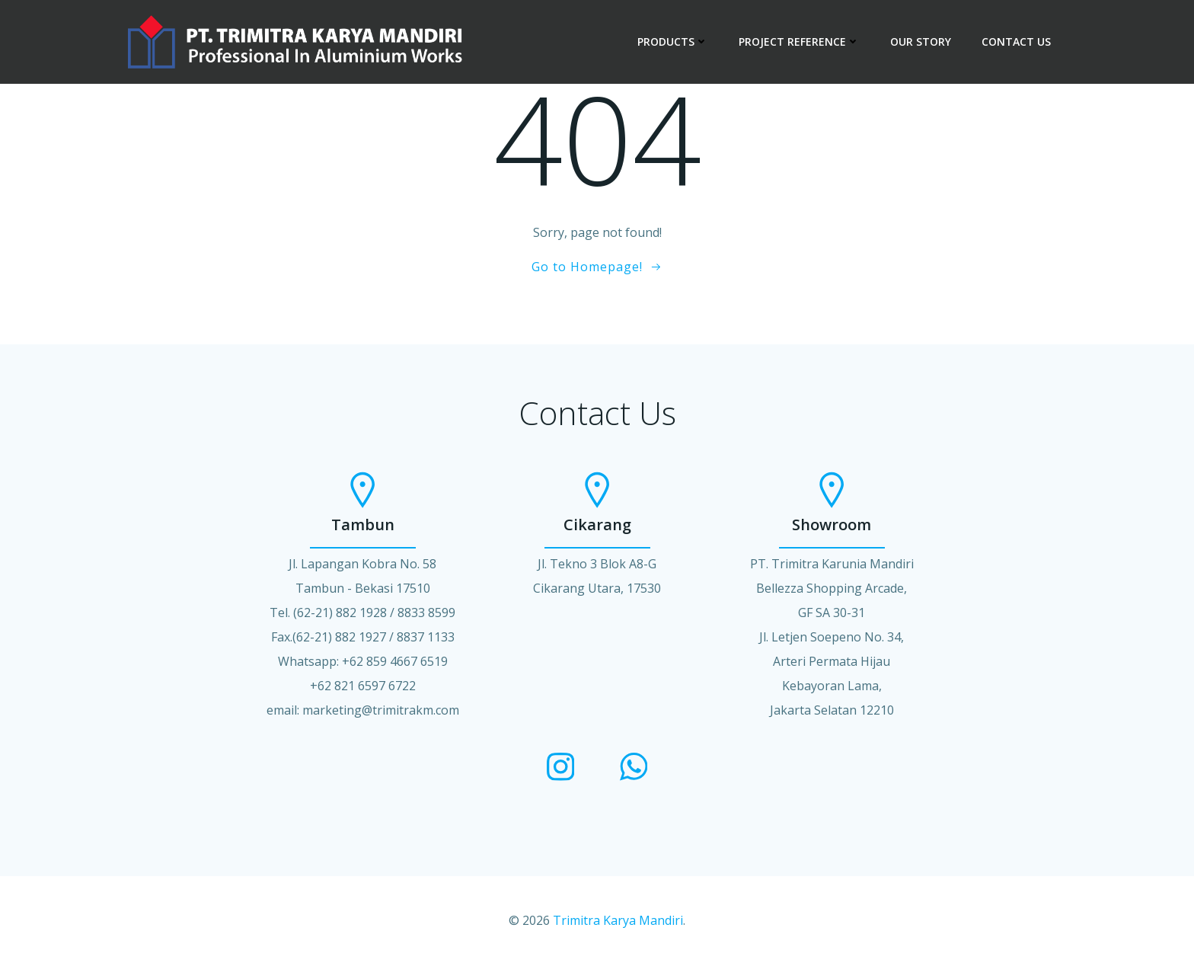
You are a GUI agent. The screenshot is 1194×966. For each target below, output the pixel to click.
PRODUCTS (672, 41)
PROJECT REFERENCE (799, 41)
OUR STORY (920, 41)
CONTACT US (1016, 41)
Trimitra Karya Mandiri (618, 920)
